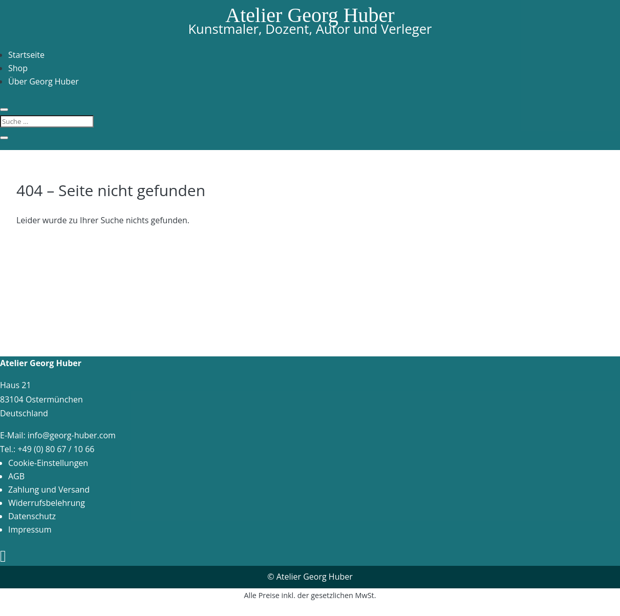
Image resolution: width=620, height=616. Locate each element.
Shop (18, 68)
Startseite (26, 54)
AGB (16, 476)
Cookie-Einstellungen (48, 463)
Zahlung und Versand (49, 489)
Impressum (29, 529)
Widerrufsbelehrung (46, 502)
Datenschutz (32, 516)
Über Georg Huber (43, 81)
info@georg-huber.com (72, 435)
